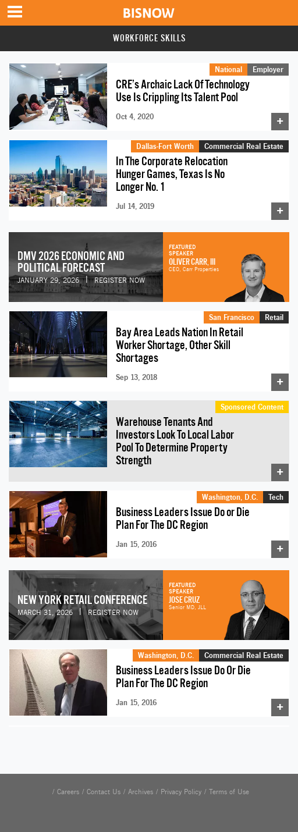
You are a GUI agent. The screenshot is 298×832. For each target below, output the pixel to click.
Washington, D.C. (230, 497)
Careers (68, 792)
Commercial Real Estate (243, 146)
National (228, 69)
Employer (268, 69)
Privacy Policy (181, 792)
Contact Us (103, 792)
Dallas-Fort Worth (165, 146)
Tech (275, 497)
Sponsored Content (252, 406)
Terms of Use (229, 792)
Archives (140, 792)
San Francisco (231, 317)
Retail (274, 317)
